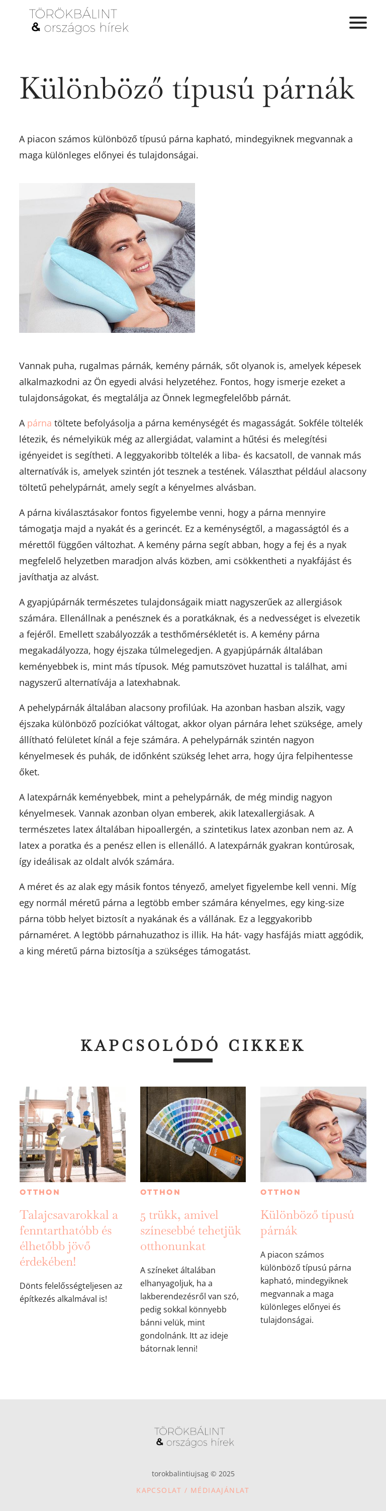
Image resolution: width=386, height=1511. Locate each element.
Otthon (40, 1192)
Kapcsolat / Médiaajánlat (193, 1490)
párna (39, 423)
